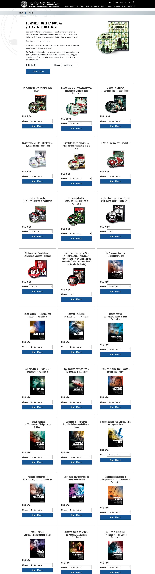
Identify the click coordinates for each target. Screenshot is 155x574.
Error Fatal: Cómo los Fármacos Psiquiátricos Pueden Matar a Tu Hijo (76, 145)
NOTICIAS (123, 6)
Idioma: (37, 121)
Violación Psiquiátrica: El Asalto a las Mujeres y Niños (115, 368)
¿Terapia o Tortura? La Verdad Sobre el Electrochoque (115, 89)
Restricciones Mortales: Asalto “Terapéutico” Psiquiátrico (76, 368)
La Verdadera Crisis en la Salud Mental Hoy (115, 254)
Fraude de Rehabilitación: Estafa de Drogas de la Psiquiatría (37, 443)
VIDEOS (81, 6)
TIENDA (118, 6)
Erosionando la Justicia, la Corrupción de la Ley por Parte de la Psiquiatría (115, 444)
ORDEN (31, 12)
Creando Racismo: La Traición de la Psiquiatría (37, 520)
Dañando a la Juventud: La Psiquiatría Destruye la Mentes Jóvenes (76, 405)
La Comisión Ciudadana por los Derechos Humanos (37, 556)
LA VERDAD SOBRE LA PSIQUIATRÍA (94, 6)
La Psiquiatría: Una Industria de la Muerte (37, 89)
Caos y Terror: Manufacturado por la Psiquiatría (76, 520)
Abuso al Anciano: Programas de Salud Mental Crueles (115, 520)
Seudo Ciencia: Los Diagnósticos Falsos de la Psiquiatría (37, 315)
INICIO (21, 12)
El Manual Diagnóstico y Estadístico (115, 143)
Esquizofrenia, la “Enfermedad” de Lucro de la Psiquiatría (37, 368)
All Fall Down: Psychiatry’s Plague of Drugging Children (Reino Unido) (115, 199)
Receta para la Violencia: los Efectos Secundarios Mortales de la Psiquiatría (76, 90)
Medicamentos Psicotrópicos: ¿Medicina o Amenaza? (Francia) (37, 254)
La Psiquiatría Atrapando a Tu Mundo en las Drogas (76, 443)
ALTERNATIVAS (131, 6)
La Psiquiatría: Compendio (76, 555)
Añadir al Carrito (38, 71)
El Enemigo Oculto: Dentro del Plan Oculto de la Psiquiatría (76, 200)
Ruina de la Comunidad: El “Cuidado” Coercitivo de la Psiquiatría (115, 482)
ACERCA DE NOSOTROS (72, 6)
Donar (116, 2)
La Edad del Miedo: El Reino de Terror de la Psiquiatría (37, 199)
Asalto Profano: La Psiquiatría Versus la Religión (37, 481)
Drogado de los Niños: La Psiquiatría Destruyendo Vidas (115, 404)
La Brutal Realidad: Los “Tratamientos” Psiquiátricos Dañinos (37, 405)
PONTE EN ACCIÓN (110, 6)
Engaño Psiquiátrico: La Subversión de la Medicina (76, 315)
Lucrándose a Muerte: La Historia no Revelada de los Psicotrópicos (37, 144)
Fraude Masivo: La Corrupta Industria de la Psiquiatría (115, 316)
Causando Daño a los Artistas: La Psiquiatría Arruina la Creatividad (76, 482)
